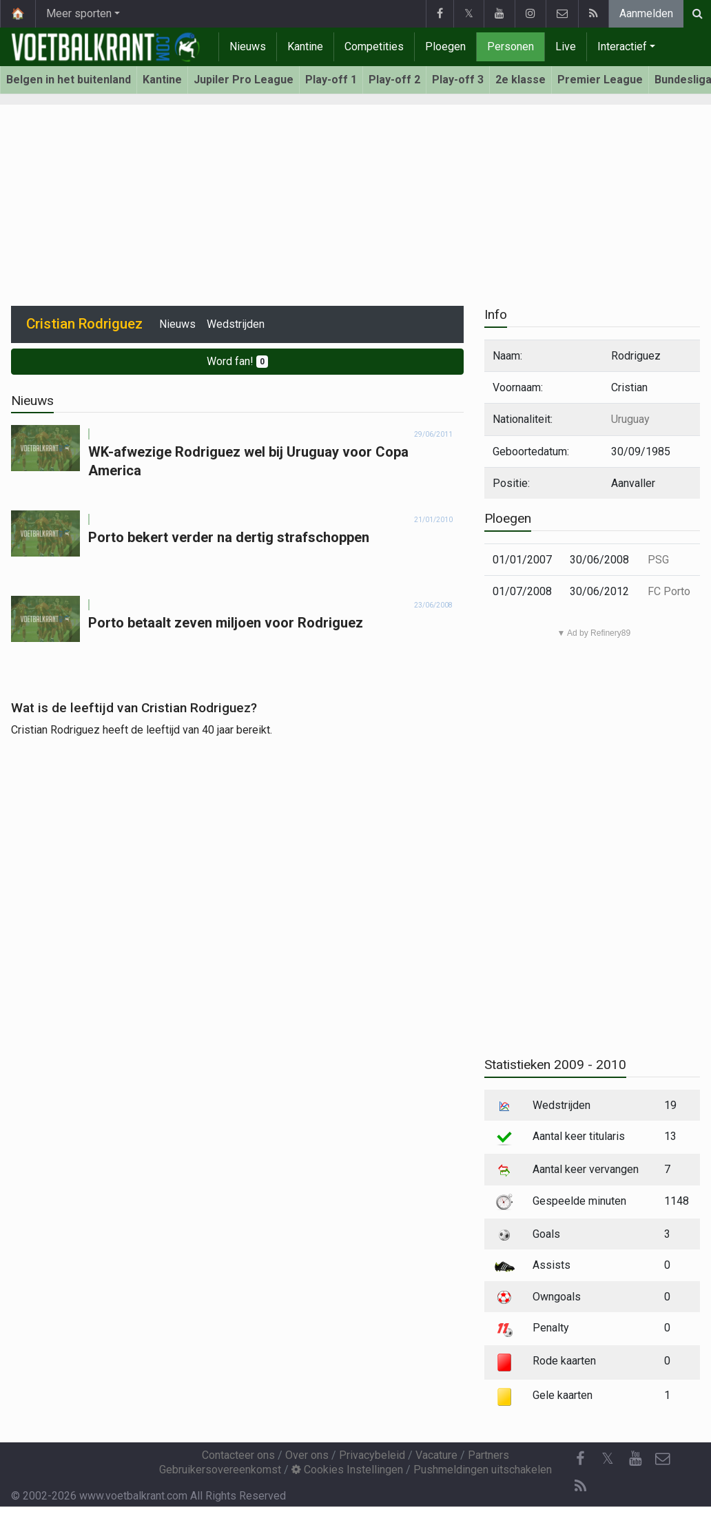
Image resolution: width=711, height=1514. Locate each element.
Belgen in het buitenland (68, 79)
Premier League (600, 79)
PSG (658, 559)
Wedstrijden (236, 324)
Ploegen (445, 46)
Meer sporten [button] (79, 13)
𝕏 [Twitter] (607, 1458)
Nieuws (247, 46)
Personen (510, 46)
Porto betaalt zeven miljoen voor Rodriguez (225, 622)
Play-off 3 (458, 79)
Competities (374, 46)
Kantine (305, 46)
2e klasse (520, 79)
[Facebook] (580, 1459)
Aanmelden (646, 13)
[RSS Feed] (580, 1486)
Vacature (436, 1455)
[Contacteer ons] (663, 1459)
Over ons (307, 1455)
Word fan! (237, 361)
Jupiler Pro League (243, 79)
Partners (488, 1455)
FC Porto (669, 591)
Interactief (622, 46)
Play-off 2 (394, 79)
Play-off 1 (331, 79)
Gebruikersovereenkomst (220, 1469)
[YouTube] (635, 1459)
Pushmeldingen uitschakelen (482, 1469)
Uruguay (630, 419)
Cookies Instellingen (347, 1469)
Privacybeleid (372, 1455)
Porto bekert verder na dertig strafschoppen (228, 537)
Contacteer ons (238, 1455)
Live (565, 46)
